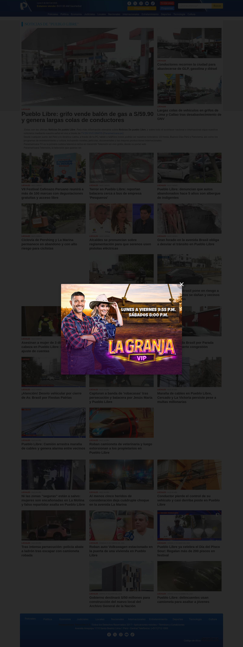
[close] (181, 284)
